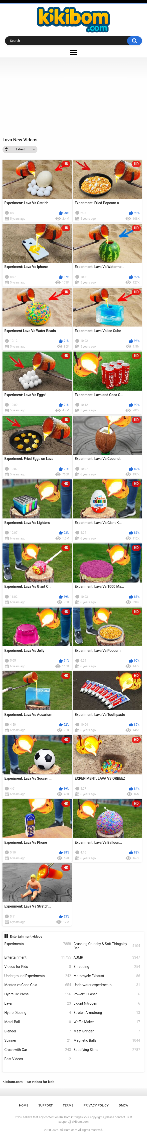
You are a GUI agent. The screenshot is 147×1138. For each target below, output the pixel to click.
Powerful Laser (107, 994)
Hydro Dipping (37, 1013)
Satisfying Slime (107, 1050)
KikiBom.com (68, 1130)
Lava (37, 1003)
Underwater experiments (107, 985)
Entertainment (37, 957)
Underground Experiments (37, 976)
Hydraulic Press (37, 994)
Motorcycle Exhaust (107, 976)
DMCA (123, 1105)
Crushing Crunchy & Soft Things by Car (107, 946)
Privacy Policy (96, 1105)
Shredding (107, 967)
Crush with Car (37, 1050)
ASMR (107, 957)
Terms (68, 1105)
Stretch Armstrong (107, 1013)
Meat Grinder (107, 1031)
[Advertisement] (73, 95)
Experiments (37, 944)
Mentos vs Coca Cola (37, 985)
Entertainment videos (26, 936)
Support (45, 1105)
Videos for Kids (37, 967)
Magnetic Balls (107, 1040)
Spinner (37, 1040)
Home (23, 1105)
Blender (37, 1031)
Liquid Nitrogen (107, 1003)
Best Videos (37, 1059)
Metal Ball (37, 1022)
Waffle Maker (107, 1022)
